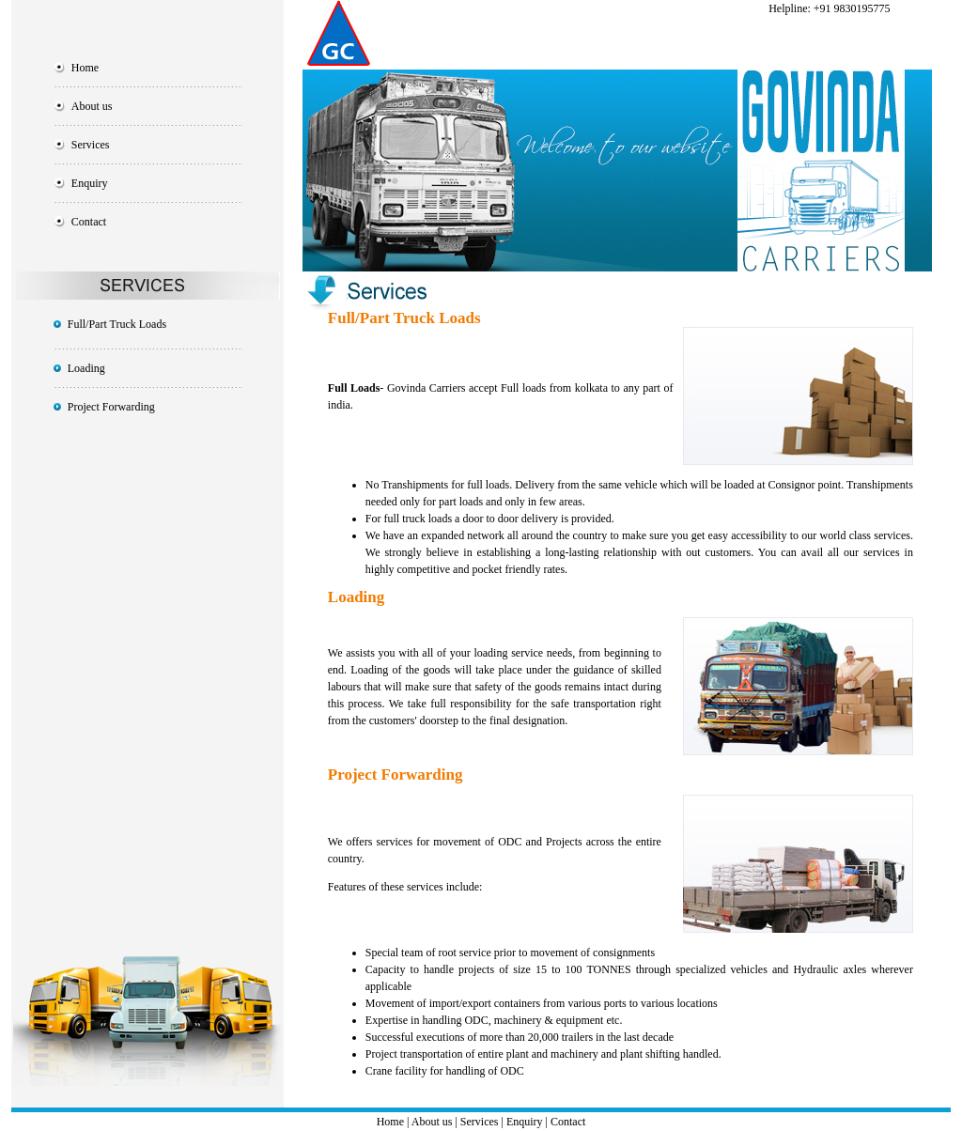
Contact (88, 221)
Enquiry (89, 183)
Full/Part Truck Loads (117, 324)
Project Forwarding (111, 406)
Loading (86, 368)
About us (92, 106)
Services (90, 144)
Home (85, 67)
